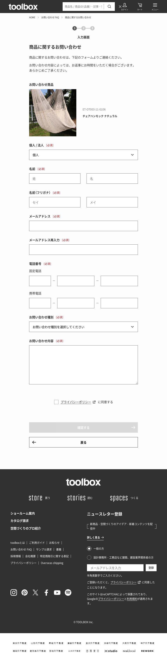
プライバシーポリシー (76, 402)
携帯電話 (35, 293)
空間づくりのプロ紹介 (25, 528)
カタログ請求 (19, 520)
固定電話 (35, 271)
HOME (32, 17)
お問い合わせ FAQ (50, 17)
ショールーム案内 (22, 513)
